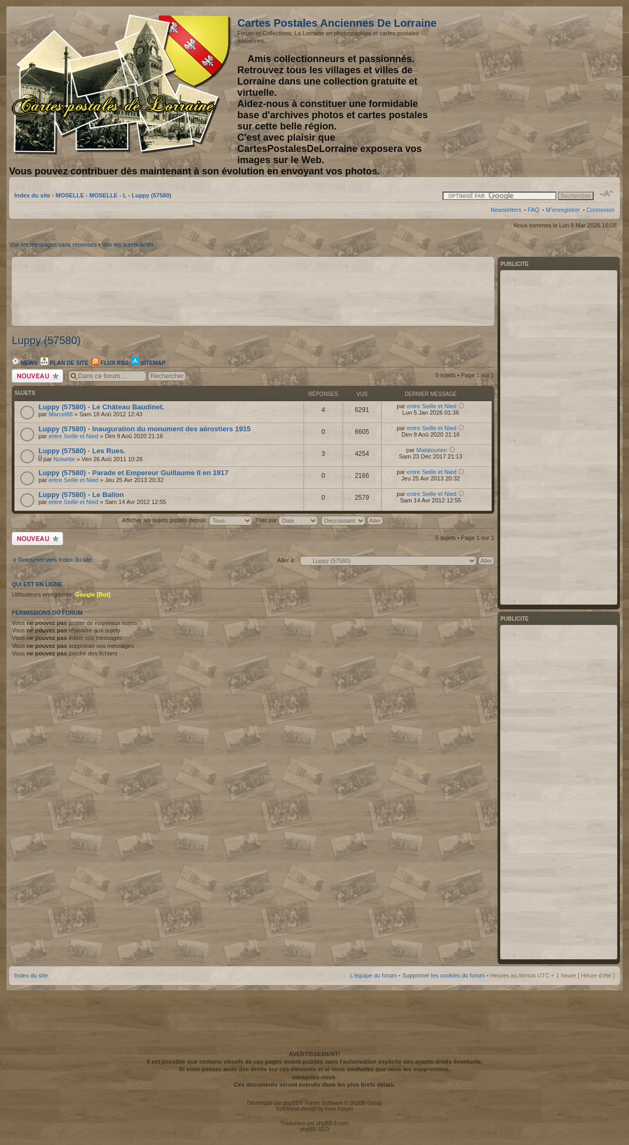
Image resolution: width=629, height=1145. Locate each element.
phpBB (291, 1103)
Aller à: (286, 560)
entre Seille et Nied (431, 406)
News (24, 363)
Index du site (32, 195)
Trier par (286, 520)
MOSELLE (70, 195)
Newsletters (506, 210)
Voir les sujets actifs (128, 244)
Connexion (600, 210)
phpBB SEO (314, 1129)
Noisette (64, 459)
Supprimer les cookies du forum (443, 975)
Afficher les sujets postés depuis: (187, 520)
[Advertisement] (530, 84)
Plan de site (64, 363)
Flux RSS (109, 363)
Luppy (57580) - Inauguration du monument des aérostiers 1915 (144, 429)
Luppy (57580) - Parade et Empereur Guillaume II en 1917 (133, 473)
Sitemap (148, 363)
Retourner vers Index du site (55, 559)
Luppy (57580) (151, 195)
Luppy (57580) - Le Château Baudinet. (101, 407)
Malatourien (431, 450)
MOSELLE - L (108, 195)
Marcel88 (61, 414)
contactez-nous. (314, 1077)
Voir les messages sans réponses (53, 244)
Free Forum (339, 1109)
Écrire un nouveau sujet (37, 376)
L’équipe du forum (373, 975)
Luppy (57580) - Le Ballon (81, 495)
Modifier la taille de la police (607, 194)
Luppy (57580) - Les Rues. (82, 451)
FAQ (533, 210)
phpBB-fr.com (332, 1123)
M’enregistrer (563, 210)
